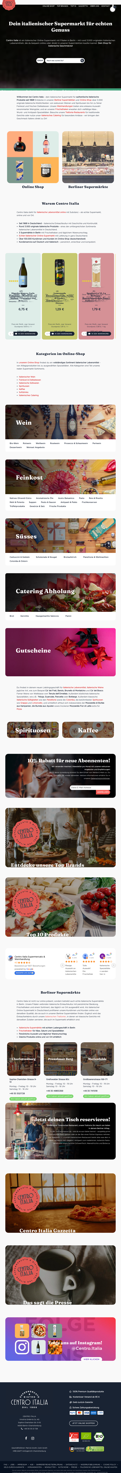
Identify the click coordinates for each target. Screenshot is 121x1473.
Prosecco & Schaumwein (76, 443)
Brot (12, 616)
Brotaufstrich (70, 557)
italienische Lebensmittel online (51, 212)
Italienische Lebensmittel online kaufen (98, 1464)
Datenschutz (72, 1461)
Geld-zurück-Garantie (14, 1464)
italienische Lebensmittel (74, 687)
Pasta (81, 498)
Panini (68, 616)
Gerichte (24, 616)
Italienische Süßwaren (29, 383)
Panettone (51, 700)
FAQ (5, 1461)
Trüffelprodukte (17, 506)
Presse (74, 1464)
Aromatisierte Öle (44, 498)
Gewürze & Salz (37, 506)
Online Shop (33, 187)
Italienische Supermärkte (30, 1028)
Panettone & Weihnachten (95, 557)
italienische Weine (95, 687)
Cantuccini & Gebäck (20, 557)
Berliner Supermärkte (88, 187)
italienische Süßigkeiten (27, 700)
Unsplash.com (16, 1469)
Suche (82, 60)
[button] (112, 9)
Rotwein (27, 443)
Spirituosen (24, 386)
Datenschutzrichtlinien (100, 778)
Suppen (32, 502)
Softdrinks (23, 392)
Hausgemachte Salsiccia (47, 616)
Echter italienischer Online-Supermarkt (37, 236)
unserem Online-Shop (29, 362)
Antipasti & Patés (69, 502)
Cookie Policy (109, 1461)
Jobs (12, 1461)
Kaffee (22, 389)
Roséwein (55, 443)
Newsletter (50, 1464)
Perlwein (97, 443)
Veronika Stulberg (108, 955)
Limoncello (37, 703)
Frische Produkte (57, 506)
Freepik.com (27, 1469)
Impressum (22, 1461)
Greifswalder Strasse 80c (57, 1079)
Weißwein (40, 443)
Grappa (23, 703)
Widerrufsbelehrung (90, 1461)
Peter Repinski (74, 955)
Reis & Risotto (96, 498)
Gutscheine (63, 1464)
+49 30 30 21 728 (31, 1426)
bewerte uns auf (24, 973)
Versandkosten (34, 1464)
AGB (31, 1461)
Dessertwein (16, 447)
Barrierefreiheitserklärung (49, 1461)
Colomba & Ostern (19, 561)
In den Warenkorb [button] (26, 334)
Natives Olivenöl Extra (20, 498)
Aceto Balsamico (66, 498)
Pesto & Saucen (48, 502)
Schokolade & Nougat (46, 557)
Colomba (70, 700)
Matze (91, 955)
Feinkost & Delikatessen (30, 380)
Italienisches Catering (29, 395)
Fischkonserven (89, 502)
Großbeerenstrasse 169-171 (95, 1079)
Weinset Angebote (35, 447)
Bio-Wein (14, 443)
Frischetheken (25, 1031)
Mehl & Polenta (17, 502)
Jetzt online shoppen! (83, 1420)
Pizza (19, 709)
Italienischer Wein (27, 377)
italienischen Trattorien (55, 1016)
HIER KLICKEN (91, 1359)
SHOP (40, 60)
